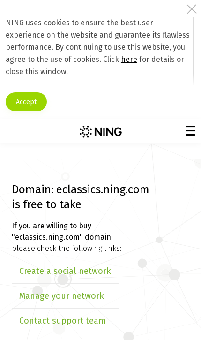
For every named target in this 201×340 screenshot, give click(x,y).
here (129, 59)
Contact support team (62, 321)
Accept (26, 102)
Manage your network (61, 296)
